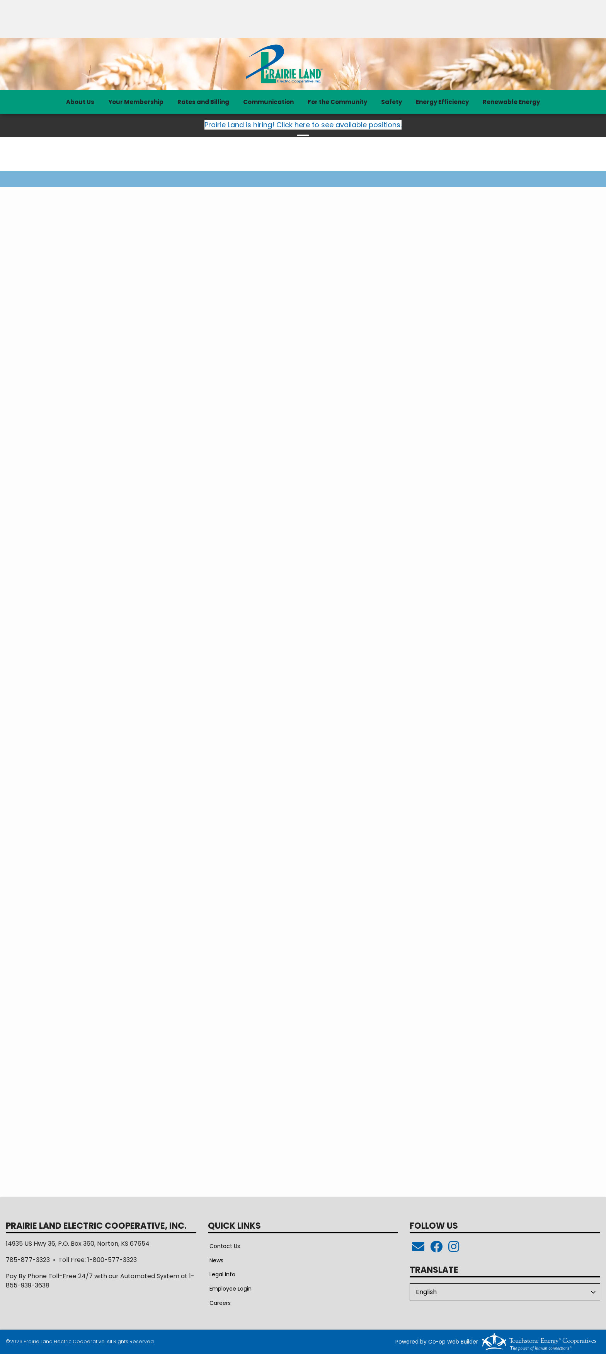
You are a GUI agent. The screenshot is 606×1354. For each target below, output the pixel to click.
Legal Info (221, 1274)
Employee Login (229, 1289)
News (215, 1260)
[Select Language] (505, 1292)
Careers (218, 1303)
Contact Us (223, 1246)
